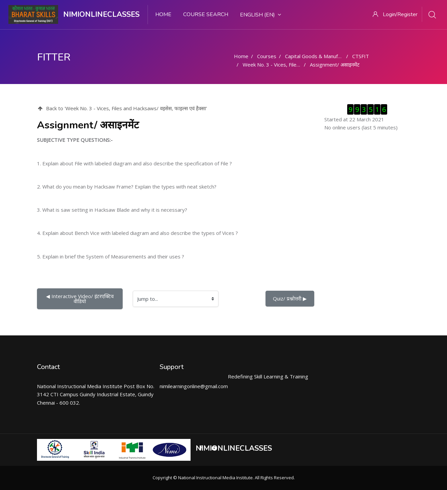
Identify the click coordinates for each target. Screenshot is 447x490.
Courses (266, 56)
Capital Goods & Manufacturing (320, 56)
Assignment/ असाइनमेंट (335, 64)
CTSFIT (360, 56)
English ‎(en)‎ (260, 14)
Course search (205, 14)
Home (163, 14)
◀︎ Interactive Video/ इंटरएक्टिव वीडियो (80, 298)
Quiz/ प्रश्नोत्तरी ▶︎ (290, 298)
